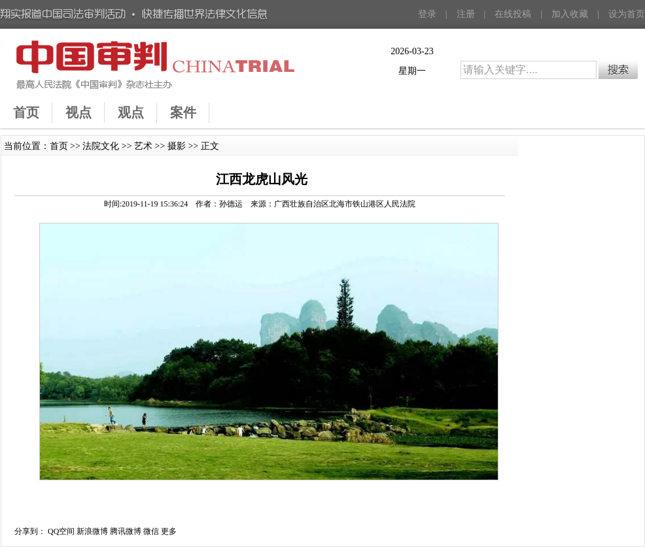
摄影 (176, 146)
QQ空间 (61, 531)
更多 (169, 531)
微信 (151, 531)
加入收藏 (569, 14)
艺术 (143, 146)
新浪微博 (92, 531)
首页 (59, 146)
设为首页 (626, 14)
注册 (466, 14)
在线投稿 (513, 14)
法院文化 (100, 146)
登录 (427, 14)
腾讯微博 (125, 531)
